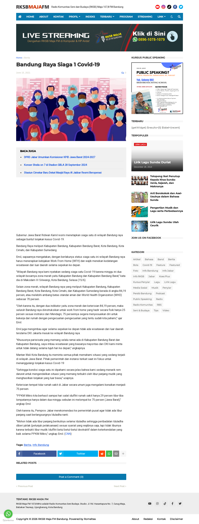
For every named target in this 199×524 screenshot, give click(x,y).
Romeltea (90, 519)
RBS (159, 304)
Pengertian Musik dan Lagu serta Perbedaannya (166, 209)
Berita (27, 57)
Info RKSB (138, 276)
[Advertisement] (71, 206)
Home (19, 57)
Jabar (151, 276)
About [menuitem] (43, 16)
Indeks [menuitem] (90, 16)
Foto (135, 270)
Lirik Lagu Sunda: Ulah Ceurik (164, 224)
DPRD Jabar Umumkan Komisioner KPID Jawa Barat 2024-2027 (59, 157)
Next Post (119, 486)
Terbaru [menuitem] (106, 16)
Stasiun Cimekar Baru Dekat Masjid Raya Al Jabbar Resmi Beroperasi (62, 172)
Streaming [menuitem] (145, 16)
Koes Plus (164, 276)
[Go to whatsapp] (8, 514)
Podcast (160, 293)
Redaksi (148, 519)
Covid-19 (147, 265)
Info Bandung (41, 445)
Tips (156, 310)
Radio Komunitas (143, 304)
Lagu (157, 282)
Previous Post (25, 486)
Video (166, 310)
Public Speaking (142, 299)
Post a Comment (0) (71, 476)
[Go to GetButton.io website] (8, 520)
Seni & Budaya (141, 310)
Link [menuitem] (160, 16)
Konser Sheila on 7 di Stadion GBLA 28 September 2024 (55, 164)
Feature (160, 265)
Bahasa (149, 259)
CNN (68, 433)
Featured (174, 265)
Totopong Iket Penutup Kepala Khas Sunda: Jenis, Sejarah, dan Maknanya (165, 181)
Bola (135, 265)
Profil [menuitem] (73, 16)
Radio (159, 299)
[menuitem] (20, 16)
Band (161, 259)
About (135, 519)
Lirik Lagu (170, 282)
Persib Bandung (142, 293)
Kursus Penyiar (141, 282)
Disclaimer (176, 519)
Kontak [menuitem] (58, 16)
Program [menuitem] (126, 16)
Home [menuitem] (30, 16)
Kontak (161, 519)
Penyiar (167, 287)
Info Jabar (168, 270)
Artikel (137, 259)
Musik (155, 287)
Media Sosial (140, 287)
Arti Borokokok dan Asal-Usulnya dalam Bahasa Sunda (166, 197)
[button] (171, 16)
